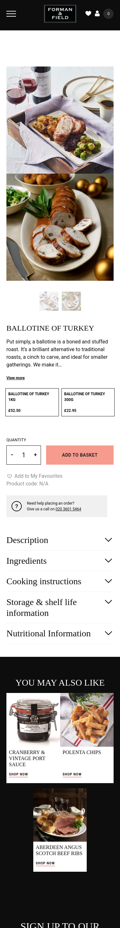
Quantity (16, 439)
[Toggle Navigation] (11, 14)
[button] (34, 476)
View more (15, 378)
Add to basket (80, 455)
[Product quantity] (23, 455)
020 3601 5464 (68, 509)
